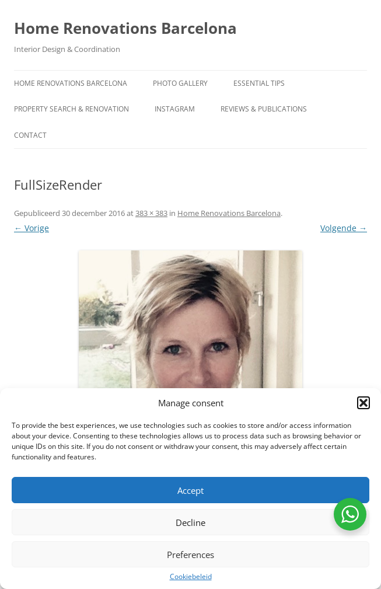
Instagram (175, 109)
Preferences (190, 554)
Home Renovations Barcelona (125, 28)
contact (30, 135)
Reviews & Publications (264, 109)
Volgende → (343, 227)
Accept (190, 490)
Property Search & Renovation (71, 109)
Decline (190, 522)
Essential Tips (259, 83)
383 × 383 (151, 213)
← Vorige (31, 227)
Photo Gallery (180, 83)
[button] (363, 403)
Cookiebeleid (191, 576)
